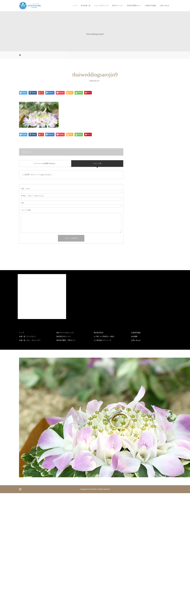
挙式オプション (117, 5)
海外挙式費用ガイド (134, 5)
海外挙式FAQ (98, 333)
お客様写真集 (136, 333)
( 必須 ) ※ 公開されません (32, 195)
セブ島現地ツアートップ (102, 340)
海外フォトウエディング (65, 333)
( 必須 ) (25, 188)
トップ (74, 5)
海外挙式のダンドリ (63, 336)
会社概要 (134, 336)
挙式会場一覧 (85, 5)
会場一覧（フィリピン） (27, 336)
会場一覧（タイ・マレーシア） (30, 340)
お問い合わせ (164, 5)
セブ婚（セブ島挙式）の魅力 (104, 336)
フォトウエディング (101, 5)
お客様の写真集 (150, 5)
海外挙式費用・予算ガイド (65, 340)
